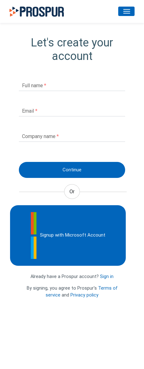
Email (29, 111)
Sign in (107, 276)
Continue (72, 170)
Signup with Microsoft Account (67, 235)
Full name (34, 85)
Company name (40, 136)
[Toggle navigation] (126, 11)
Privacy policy (84, 295)
